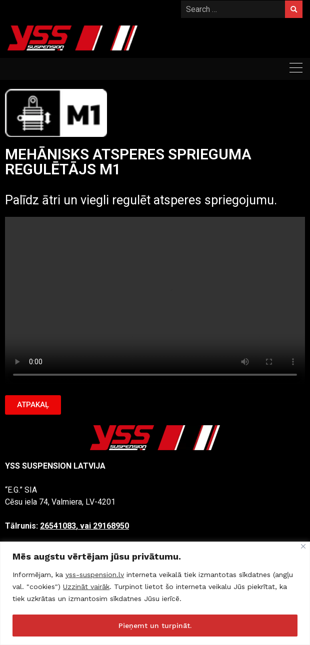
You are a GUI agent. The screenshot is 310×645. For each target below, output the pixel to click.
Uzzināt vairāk (86, 587)
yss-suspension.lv (95, 575)
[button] (33, 405)
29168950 (111, 526)
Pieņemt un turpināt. (155, 626)
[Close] (303, 546)
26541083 (58, 526)
